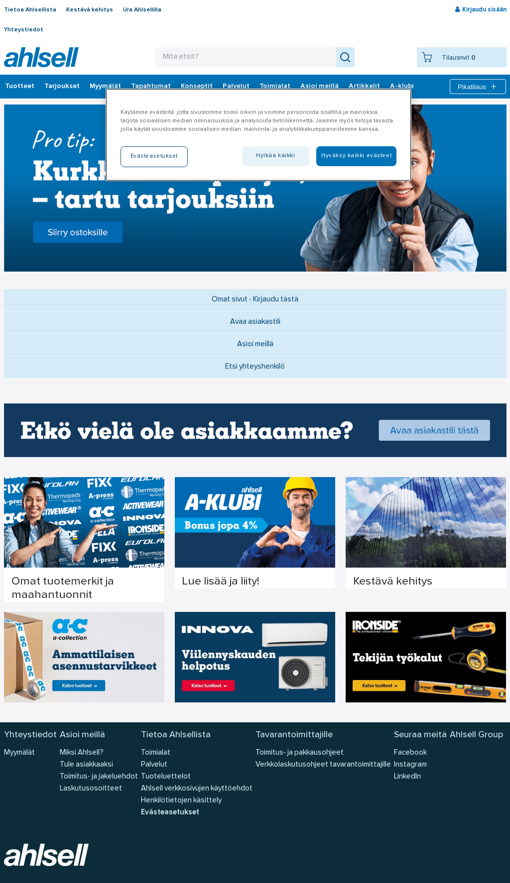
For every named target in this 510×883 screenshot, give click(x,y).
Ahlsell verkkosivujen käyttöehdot (197, 788)
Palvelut (236, 87)
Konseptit (197, 87)
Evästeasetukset (170, 812)
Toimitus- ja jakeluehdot (99, 777)
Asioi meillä (319, 87)
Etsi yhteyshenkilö (255, 367)
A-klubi (402, 87)
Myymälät (105, 87)
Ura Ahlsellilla (142, 9)
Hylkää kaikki (275, 155)
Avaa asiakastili (255, 322)
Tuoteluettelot (166, 777)
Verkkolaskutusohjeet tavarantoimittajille (323, 765)
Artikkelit (364, 87)
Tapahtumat (151, 87)
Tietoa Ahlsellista (30, 9)
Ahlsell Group (476, 735)
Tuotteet (19, 87)
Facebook (410, 753)
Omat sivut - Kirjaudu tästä (255, 299)
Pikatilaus (478, 86)
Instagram (410, 765)
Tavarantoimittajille (294, 735)
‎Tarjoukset (62, 87)
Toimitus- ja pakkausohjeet (299, 753)
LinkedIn (407, 777)
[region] (258, 135)
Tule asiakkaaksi (86, 765)
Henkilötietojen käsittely (181, 800)
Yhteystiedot (23, 29)
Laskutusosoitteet (91, 788)
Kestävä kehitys (89, 9)
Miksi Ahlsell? (82, 753)
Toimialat (274, 87)
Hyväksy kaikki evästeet (356, 155)
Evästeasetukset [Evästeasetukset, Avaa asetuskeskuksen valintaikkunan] (154, 156)
